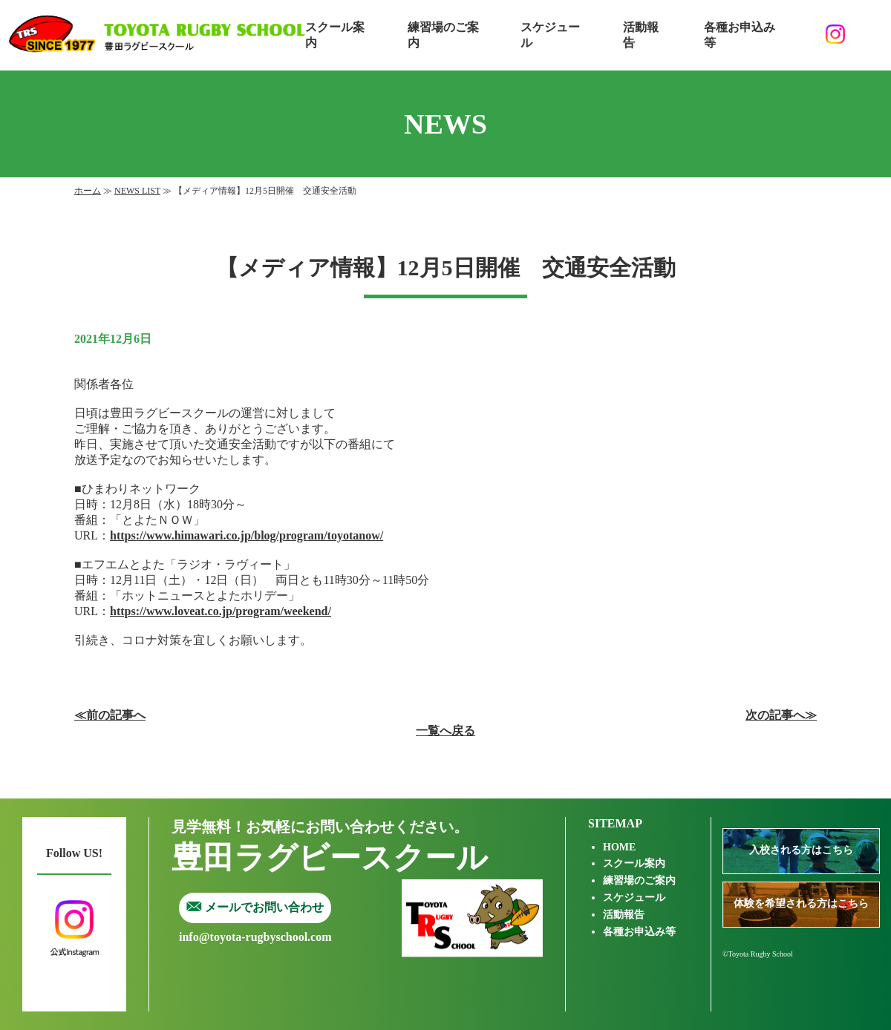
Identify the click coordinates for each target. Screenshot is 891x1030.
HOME (619, 847)
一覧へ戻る (445, 730)
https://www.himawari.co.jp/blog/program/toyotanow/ (246, 535)
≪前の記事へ (110, 715)
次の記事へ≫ (781, 715)
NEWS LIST (137, 191)
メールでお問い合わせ (255, 907)
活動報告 (641, 35)
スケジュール (550, 35)
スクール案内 (335, 35)
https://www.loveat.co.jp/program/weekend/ (220, 611)
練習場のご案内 (443, 35)
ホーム (87, 191)
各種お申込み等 (739, 35)
